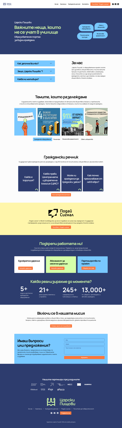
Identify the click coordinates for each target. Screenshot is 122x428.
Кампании (63, 4)
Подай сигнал (65, 409)
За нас (56, 4)
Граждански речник (74, 4)
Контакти (85, 4)
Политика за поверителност (83, 409)
